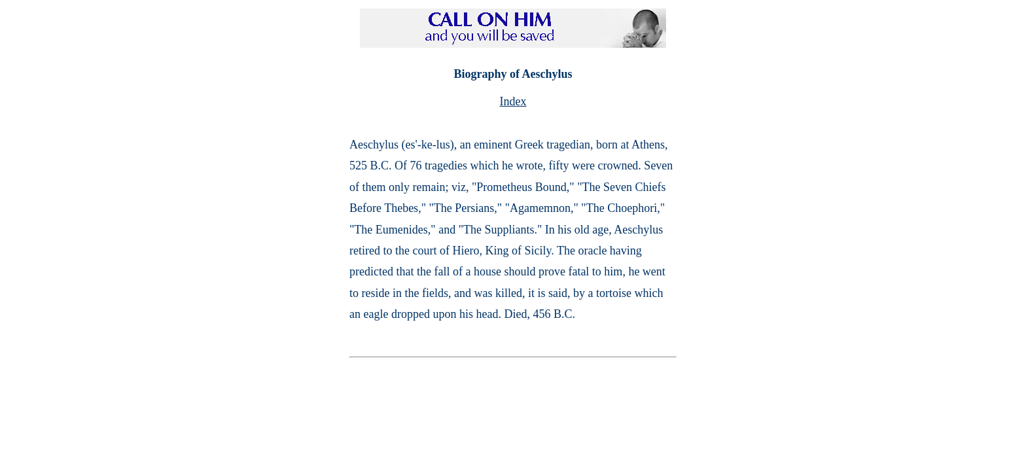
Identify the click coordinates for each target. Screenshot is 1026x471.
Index (513, 101)
